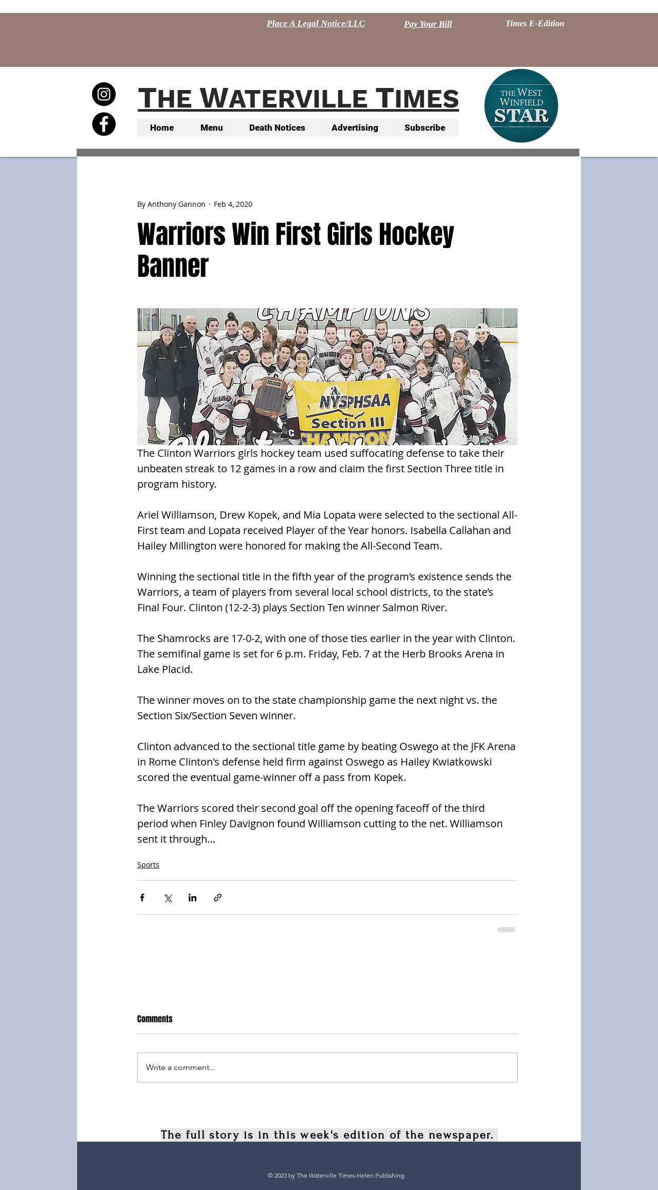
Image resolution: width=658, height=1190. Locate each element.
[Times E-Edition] (534, 23)
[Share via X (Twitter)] (167, 897)
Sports (148, 864)
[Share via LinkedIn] (192, 897)
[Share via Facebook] (142, 897)
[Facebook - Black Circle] (104, 124)
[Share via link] (218, 897)
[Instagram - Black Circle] (104, 94)
